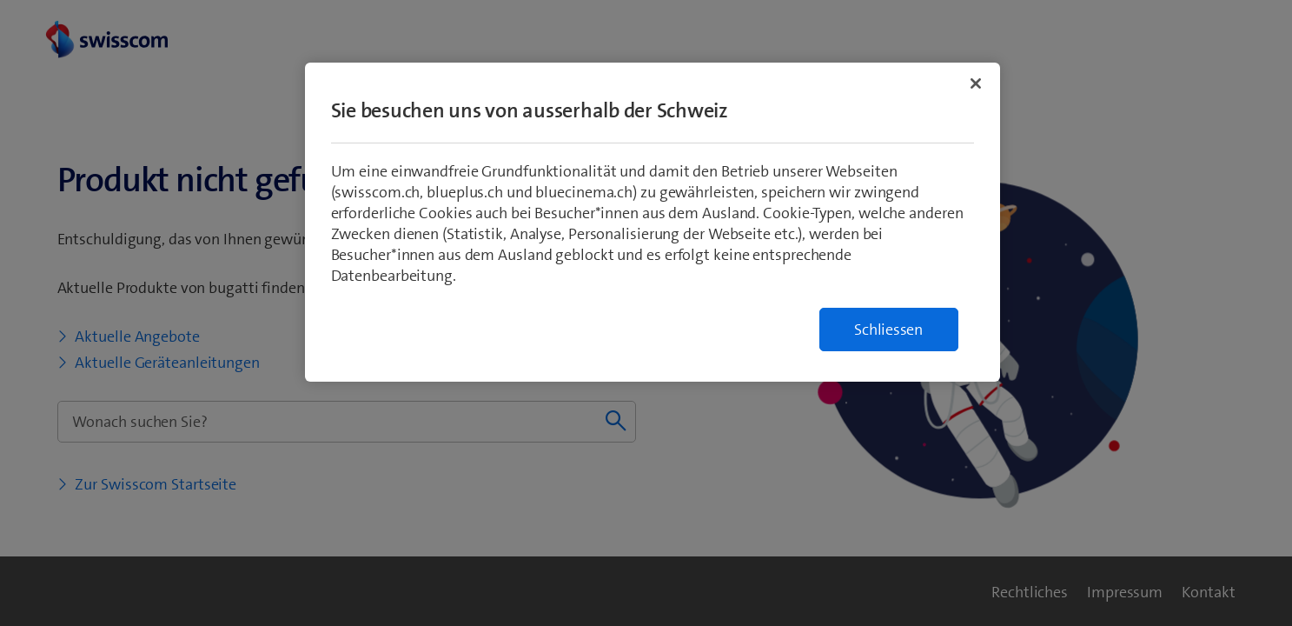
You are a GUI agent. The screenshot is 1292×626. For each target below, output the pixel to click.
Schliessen (888, 329)
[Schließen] (976, 83)
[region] (652, 222)
